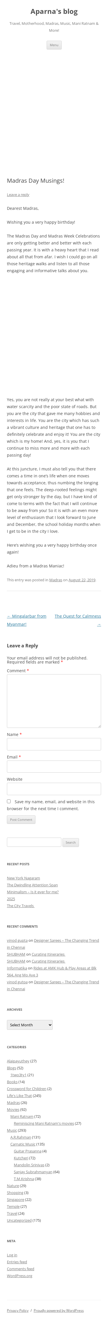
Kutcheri (21, 1158)
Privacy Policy (18, 1310)
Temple (13, 1206)
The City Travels (21, 905)
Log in (12, 1255)
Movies (13, 1109)
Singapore (15, 1199)
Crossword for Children (26, 1088)
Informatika (17, 968)
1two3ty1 (18, 1074)
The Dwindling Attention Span (32, 884)
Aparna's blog (54, 11)
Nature (13, 1185)
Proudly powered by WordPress (59, 1310)
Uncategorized (19, 1220)
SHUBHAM (16, 954)
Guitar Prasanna (27, 1151)
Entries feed (17, 1261)
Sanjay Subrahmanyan (33, 1171)
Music (12, 1130)
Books (12, 1081)
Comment (18, 670)
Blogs (11, 1067)
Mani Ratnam (21, 1116)
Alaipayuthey (18, 1061)
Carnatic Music (22, 1144)
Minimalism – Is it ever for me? (33, 891)
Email (14, 757)
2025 (11, 898)
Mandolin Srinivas (29, 1164)
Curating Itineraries (48, 954)
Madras (55, 579)
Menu (54, 45)
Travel (12, 1213)
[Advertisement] (54, 106)
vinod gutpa (17, 981)
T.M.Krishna (24, 1178)
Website (14, 779)
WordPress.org (19, 1275)
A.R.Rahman (20, 1137)
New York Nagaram (23, 878)
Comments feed (20, 1268)
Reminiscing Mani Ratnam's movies (44, 1123)
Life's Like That (19, 1095)
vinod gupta (17, 940)
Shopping (15, 1192)
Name (14, 734)
